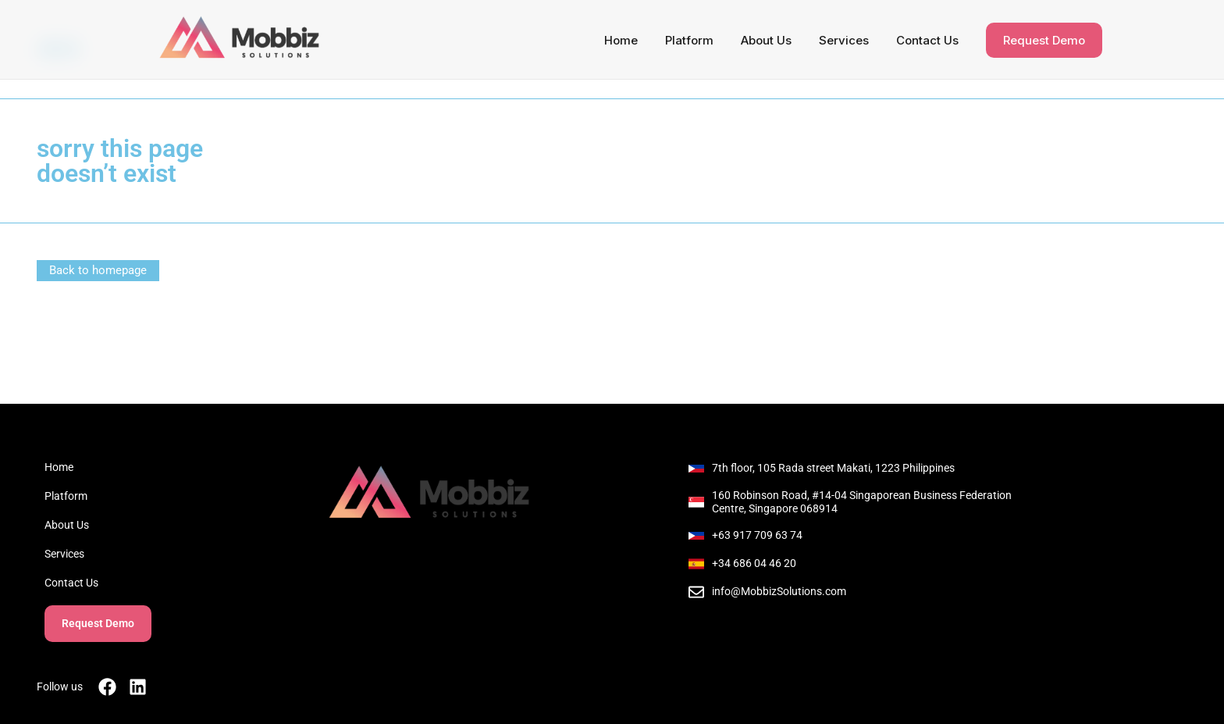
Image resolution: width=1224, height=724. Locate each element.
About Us (766, 40)
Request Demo (1044, 40)
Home (621, 40)
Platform (689, 40)
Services (844, 40)
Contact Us (927, 40)
